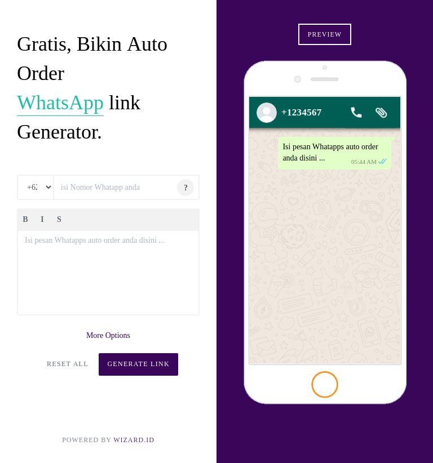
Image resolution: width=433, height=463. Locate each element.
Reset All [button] (68, 364)
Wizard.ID (133, 440)
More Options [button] (108, 335)
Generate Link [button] (138, 364)
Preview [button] (325, 34)
